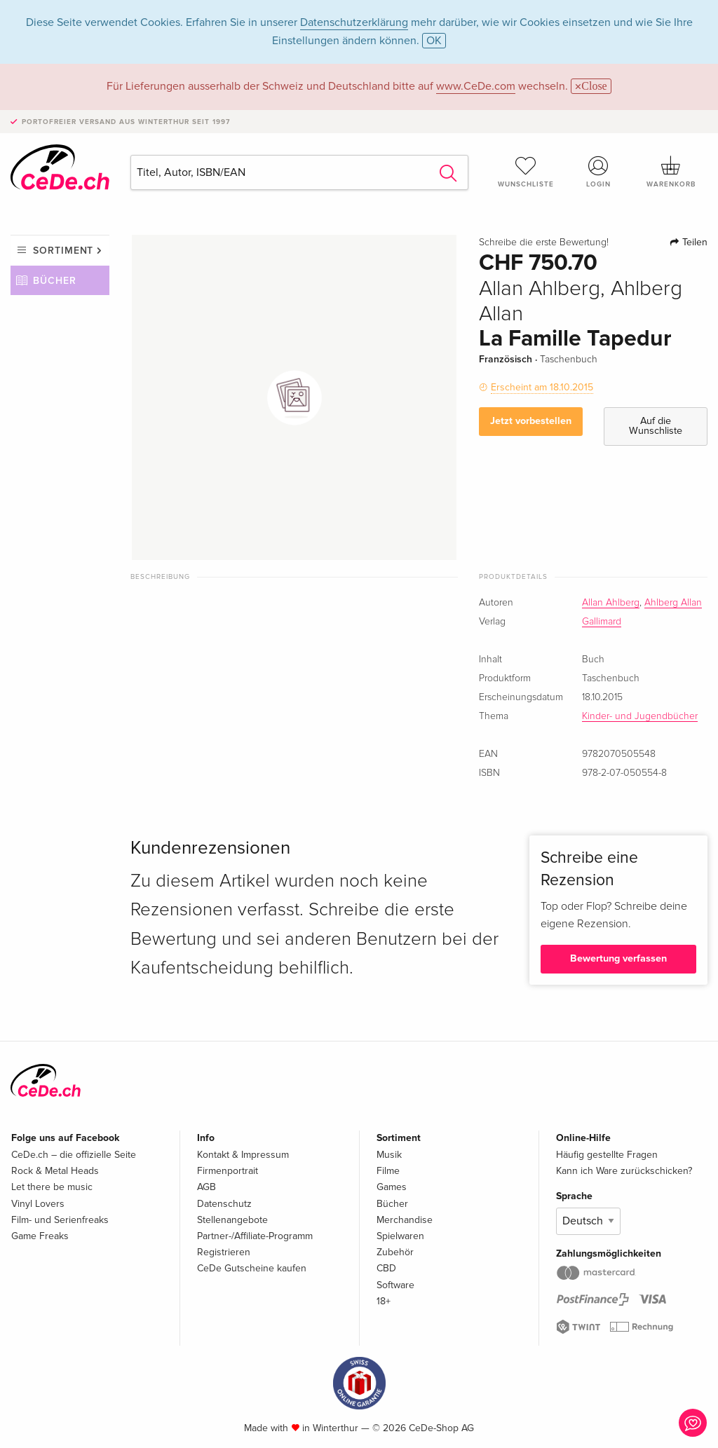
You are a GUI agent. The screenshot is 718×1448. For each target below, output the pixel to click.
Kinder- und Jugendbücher (640, 716)
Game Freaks (40, 1236)
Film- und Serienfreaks (60, 1220)
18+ (384, 1301)
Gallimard (601, 622)
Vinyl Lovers (38, 1204)
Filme (388, 1171)
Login (598, 172)
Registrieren (223, 1252)
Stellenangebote (232, 1220)
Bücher (54, 281)
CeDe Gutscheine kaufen (251, 1268)
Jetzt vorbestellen (530, 421)
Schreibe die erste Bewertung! (544, 242)
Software (395, 1285)
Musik (389, 1155)
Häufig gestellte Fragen (607, 1155)
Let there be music (52, 1187)
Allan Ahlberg (610, 603)
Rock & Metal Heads (55, 1171)
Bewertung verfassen (618, 958)
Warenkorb (671, 172)
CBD (386, 1268)
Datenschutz (224, 1204)
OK (434, 41)
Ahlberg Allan (673, 603)
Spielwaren (400, 1236)
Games (392, 1187)
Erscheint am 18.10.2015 (542, 387)
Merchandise (405, 1220)
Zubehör (395, 1252)
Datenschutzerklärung (354, 22)
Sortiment (63, 251)
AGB (206, 1187)
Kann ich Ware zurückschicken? (624, 1171)
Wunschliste (525, 172)
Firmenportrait (227, 1171)
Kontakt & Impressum (243, 1155)
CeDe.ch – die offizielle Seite (73, 1155)
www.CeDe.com (475, 86)
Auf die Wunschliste (655, 426)
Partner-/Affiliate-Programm (255, 1236)
